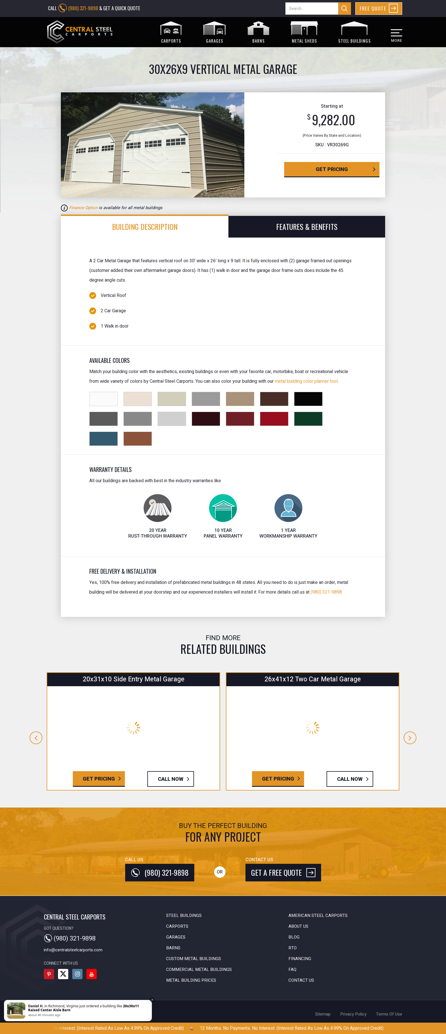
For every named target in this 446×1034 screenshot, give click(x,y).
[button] (391, 38)
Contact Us (301, 980)
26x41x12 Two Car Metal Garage (313, 679)
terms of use (389, 1014)
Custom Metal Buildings (193, 959)
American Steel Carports (318, 915)
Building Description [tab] (144, 226)
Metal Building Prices (191, 980)
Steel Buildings (184, 915)
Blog (294, 937)
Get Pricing (99, 779)
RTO (292, 948)
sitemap (323, 1014)
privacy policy (353, 1014)
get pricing (332, 169)
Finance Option (83, 208)
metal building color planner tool (306, 381)
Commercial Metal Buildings (199, 969)
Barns (173, 948)
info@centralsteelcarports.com (73, 949)
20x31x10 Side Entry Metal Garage (133, 679)
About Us (298, 926)
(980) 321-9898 (83, 8)
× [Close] (152, 999)
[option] (169, 144)
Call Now (170, 779)
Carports (177, 926)
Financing (299, 959)
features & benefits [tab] (306, 226)
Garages (175, 937)
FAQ (292, 969)
